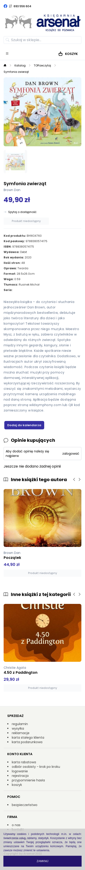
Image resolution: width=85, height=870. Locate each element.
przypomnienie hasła (28, 780)
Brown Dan (12, 190)
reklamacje (20, 733)
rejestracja (20, 775)
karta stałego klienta (28, 737)
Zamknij (42, 861)
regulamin (20, 724)
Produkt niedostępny (26, 221)
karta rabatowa (24, 762)
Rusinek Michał (29, 284)
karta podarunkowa (27, 742)
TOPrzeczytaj (42, 65)
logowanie (20, 771)
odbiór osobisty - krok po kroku (36, 766)
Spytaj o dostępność (22, 212)
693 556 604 (22, 6)
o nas (16, 825)
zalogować (70, 453)
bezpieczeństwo (24, 805)
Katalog (20, 65)
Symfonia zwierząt (16, 72)
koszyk (17, 785)
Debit (23, 252)
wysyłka (18, 728)
